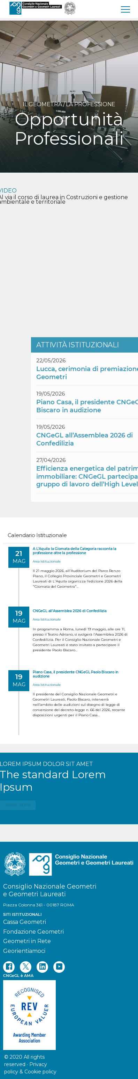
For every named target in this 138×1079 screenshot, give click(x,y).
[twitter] (25, 967)
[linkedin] (42, 967)
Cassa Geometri (24, 922)
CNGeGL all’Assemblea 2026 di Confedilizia (70, 611)
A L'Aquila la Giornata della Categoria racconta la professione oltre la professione (74, 550)
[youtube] (59, 967)
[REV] (69, 1011)
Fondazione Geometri (33, 931)
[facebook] (9, 967)
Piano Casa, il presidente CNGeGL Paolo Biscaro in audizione (75, 674)
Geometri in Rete (27, 941)
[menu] (125, 9)
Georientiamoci (24, 951)
